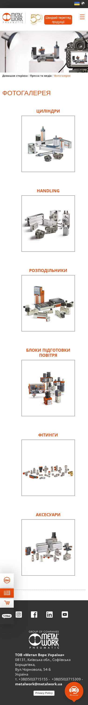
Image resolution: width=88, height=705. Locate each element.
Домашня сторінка (15, 75)
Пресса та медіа (41, 75)
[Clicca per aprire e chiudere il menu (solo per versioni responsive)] (82, 17)
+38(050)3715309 (66, 679)
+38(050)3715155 (33, 679)
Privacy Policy (44, 693)
